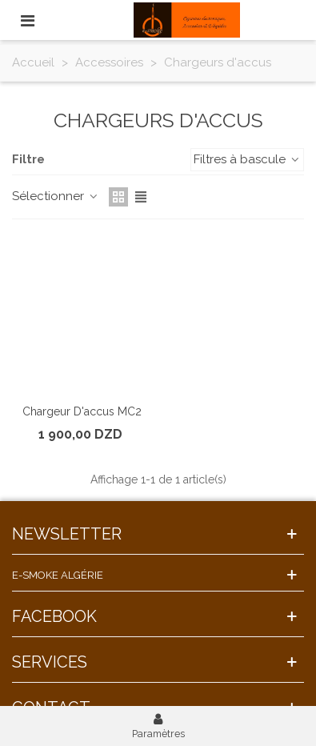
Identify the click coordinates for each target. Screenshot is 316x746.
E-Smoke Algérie (57, 575)
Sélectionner (55, 196)
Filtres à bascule (247, 159)
